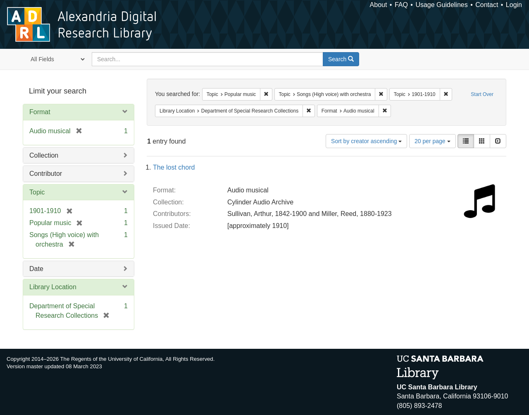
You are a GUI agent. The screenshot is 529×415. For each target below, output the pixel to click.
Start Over (482, 94)
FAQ (401, 4)
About (378, 4)
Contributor (45, 173)
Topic (37, 192)
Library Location (52, 286)
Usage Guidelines (441, 4)
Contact (486, 4)
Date (36, 268)
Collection (43, 155)
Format (39, 111)
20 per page (432, 141)
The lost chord (174, 167)
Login (514, 4)
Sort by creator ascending (366, 141)
